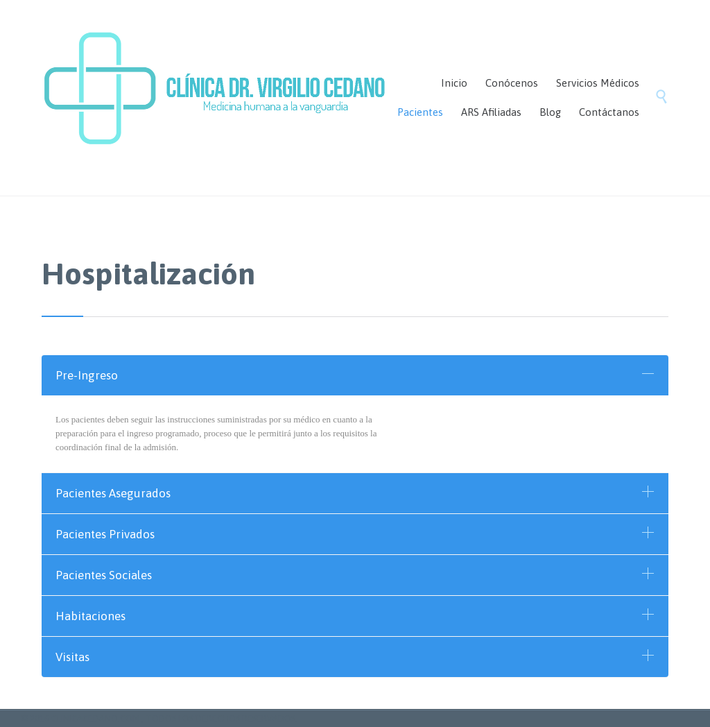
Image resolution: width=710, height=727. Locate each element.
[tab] (355, 375)
